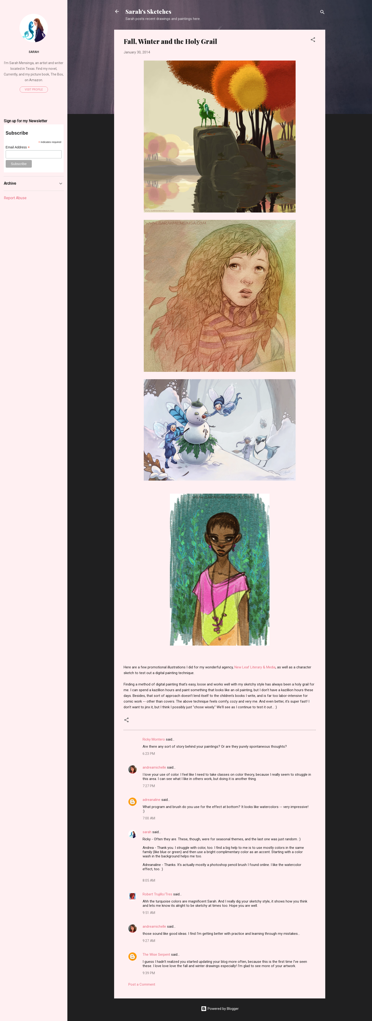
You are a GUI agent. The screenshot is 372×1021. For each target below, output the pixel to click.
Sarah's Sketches (148, 11)
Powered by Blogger (220, 1009)
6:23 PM (149, 754)
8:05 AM (149, 880)
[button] (313, 40)
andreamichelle (154, 767)
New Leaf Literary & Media (254, 667)
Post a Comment (141, 984)
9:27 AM (149, 941)
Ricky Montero (154, 739)
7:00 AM (149, 818)
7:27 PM (149, 786)
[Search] (322, 13)
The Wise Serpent (156, 954)
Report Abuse (15, 198)
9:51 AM (149, 913)
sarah (147, 832)
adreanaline (151, 800)
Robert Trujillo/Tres (157, 894)
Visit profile (34, 89)
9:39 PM (149, 973)
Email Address (18, 147)
